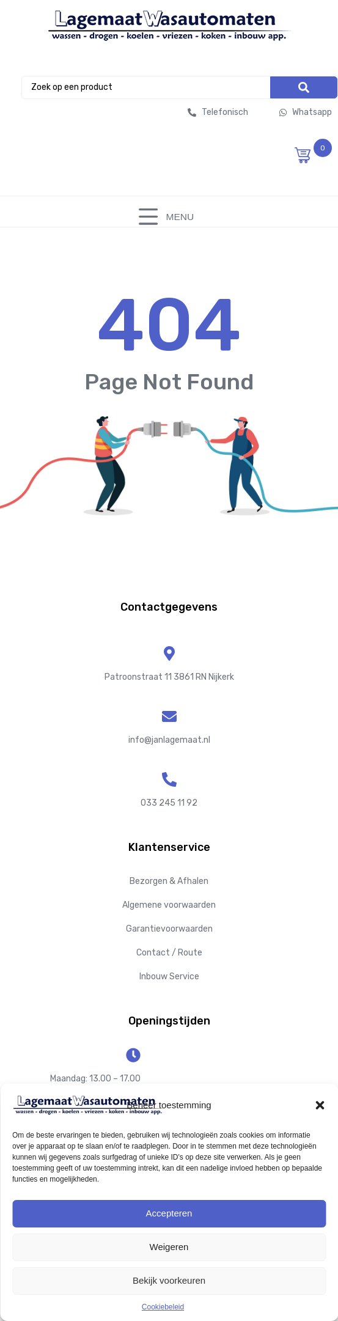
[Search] (303, 87)
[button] (320, 1105)
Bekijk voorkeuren (169, 1280)
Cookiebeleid (163, 1307)
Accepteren (169, 1213)
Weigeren (169, 1247)
